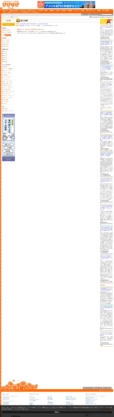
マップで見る (6, 42)
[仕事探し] (45, 10)
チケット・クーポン (7, 97)
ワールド (4, 17)
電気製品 (5, 66)
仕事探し (31, 404)
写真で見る (5, 44)
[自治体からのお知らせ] (13, 10)
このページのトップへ (106, 390)
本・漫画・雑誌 (6, 89)
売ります (5, 51)
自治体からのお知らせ (71, 399)
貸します (5, 55)
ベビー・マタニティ (7, 87)
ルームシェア (51, 404)
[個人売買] (57, 10)
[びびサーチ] (5, 10)
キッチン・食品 (6, 72)
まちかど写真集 (69, 404)
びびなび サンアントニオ (91, 399)
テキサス (16, 17)
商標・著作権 (12, 390)
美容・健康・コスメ (7, 83)
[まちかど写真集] (105, 10)
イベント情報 (32, 400)
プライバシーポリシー (22, 390)
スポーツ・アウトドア (8, 95)
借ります (5, 57)
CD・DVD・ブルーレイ (8, 91)
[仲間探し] (82, 10)
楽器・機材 (5, 99)
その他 (4, 103)
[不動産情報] (69, 10)
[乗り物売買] (63, 10)
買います (5, 53)
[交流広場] (98, 10)
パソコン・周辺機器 (7, 68)
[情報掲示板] (51, 10)
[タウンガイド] (22, 10)
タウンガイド (32, 397)
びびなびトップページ (8, 110)
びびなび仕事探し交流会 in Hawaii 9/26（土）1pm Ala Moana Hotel (32, 23)
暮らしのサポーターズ (71, 397)
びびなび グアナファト (91, 403)
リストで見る (6, 40)
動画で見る (5, 46)
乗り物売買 (50, 399)
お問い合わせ (6, 404)
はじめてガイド (6, 399)
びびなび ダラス (89, 402)
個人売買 (8, 20)
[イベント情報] (39, 10)
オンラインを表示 (7, 32)
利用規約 (5, 390)
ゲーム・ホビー (6, 93)
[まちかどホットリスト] (31, 10)
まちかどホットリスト (34, 399)
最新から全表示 (6, 30)
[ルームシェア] (76, 10)
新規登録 (8, 24)
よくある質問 (6, 402)
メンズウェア (6, 78)
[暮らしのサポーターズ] (90, 10)
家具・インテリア (7, 70)
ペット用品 (5, 101)
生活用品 (5, 74)
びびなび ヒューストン (91, 400)
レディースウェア (7, 76)
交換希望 (5, 61)
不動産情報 (50, 402)
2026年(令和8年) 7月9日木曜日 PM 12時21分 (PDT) (102, 17)
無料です (5, 59)
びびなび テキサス (90, 397)
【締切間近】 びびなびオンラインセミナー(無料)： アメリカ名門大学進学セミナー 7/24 (36, 25)
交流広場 (68, 402)
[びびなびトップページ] (10, 4)
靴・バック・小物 (7, 81)
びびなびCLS (6, 397)
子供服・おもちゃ (7, 85)
